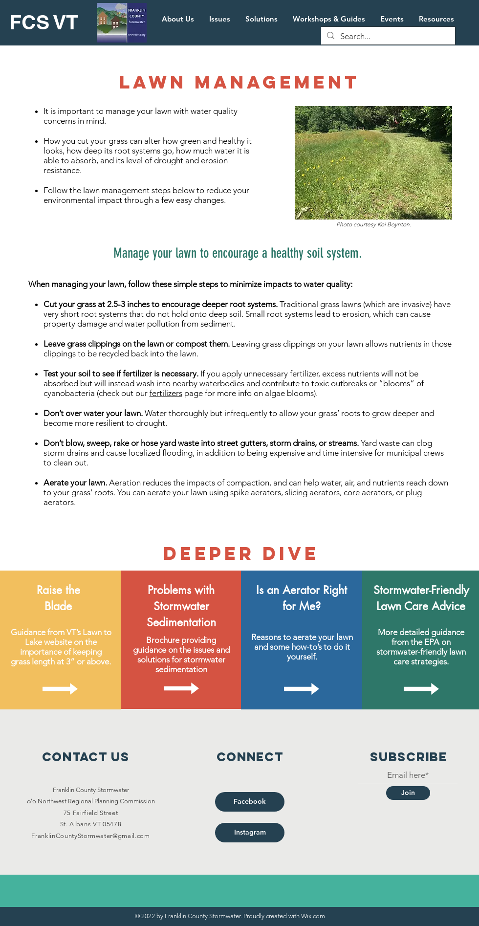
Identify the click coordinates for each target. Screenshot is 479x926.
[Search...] (387, 36)
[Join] (408, 793)
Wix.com (313, 916)
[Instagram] (249, 832)
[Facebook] (249, 802)
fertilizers (166, 393)
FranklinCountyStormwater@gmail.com (90, 835)
